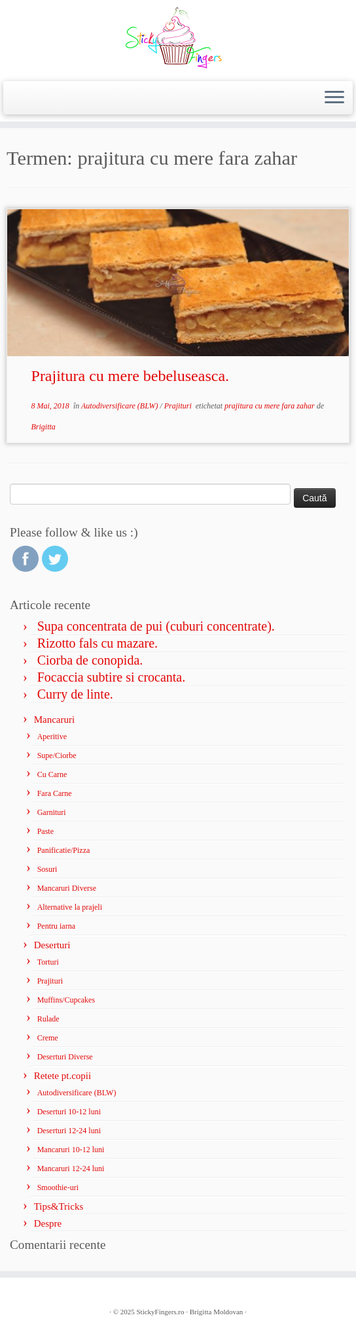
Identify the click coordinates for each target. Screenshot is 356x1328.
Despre (48, 1223)
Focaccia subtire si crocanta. (111, 677)
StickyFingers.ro (161, 1312)
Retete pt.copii (62, 1076)
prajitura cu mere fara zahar (270, 405)
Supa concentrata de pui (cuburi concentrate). (156, 626)
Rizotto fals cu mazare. (97, 643)
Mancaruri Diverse (66, 888)
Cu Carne (52, 774)
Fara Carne (54, 793)
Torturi (48, 962)
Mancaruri (54, 719)
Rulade (48, 1018)
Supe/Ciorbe (57, 755)
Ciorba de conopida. (90, 660)
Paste (45, 831)
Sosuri (47, 869)
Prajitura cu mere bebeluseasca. (130, 375)
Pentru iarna (56, 926)
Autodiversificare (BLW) (120, 405)
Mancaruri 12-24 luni (71, 1168)
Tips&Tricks (59, 1206)
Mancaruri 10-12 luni (71, 1149)
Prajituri (179, 405)
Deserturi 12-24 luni (69, 1130)
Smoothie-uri (58, 1187)
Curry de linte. (75, 694)
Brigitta (43, 426)
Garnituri (51, 812)
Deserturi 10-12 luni (69, 1111)
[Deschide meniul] (334, 98)
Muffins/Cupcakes (66, 999)
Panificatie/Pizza (63, 850)
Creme (47, 1037)
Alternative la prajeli (69, 907)
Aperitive (52, 736)
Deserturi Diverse (65, 1056)
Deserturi (52, 945)
